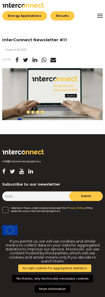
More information (52, 289)
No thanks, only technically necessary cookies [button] (52, 278)
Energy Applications (25, 16)
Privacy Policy (76, 208)
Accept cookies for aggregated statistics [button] (55, 268)
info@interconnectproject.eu (21, 161)
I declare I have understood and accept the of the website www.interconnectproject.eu (52, 209)
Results (64, 16)
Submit (86, 196)
